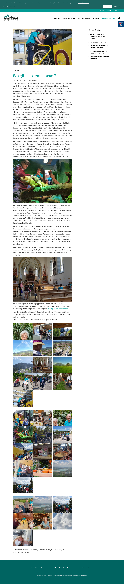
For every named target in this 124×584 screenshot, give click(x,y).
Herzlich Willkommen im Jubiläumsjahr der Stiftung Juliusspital (97, 36)
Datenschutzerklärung (83, 3)
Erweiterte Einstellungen (9, 6)
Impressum (75, 568)
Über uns (57, 18)
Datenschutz (85, 568)
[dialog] (62, 4)
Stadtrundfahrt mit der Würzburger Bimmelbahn (100, 57)
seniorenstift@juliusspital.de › (80, 575)
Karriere (117, 10)
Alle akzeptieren (108, 6)
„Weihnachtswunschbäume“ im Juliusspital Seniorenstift (99, 52)
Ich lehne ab (117, 6)
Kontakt (102, 10)
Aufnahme (96, 18)
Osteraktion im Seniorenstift (98, 42)
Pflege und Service (69, 18)
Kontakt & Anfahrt (36, 568)
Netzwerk (109, 10)
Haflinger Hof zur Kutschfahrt (58, 309)
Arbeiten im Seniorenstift (61, 568)
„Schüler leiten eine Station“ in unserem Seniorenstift (99, 46)
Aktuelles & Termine (108, 18)
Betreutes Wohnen (84, 18)
